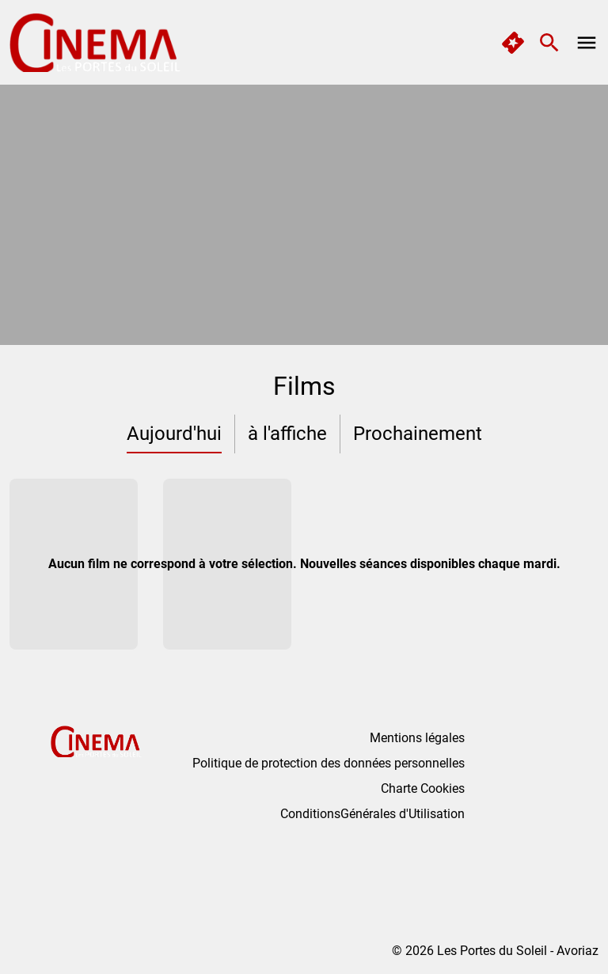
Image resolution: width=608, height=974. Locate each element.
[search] (549, 42)
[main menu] (586, 43)
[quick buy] (513, 43)
